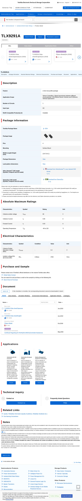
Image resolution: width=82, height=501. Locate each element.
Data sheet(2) (12, 294)
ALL (9, 46)
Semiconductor (10, 26)
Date (59, 300)
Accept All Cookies (67, 496)
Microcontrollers (8, 487)
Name (4, 300)
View (44, 157)
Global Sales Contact (10, 273)
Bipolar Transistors (9, 482)
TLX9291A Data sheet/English (12, 314)
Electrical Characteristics (42, 72)
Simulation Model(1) (24, 294)
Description (4, 72)
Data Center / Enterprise (64, 469)
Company (60, 485)
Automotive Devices (9, 469)
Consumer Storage (62, 474)
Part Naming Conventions (11, 415)
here (4, 430)
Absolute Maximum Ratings (28, 72)
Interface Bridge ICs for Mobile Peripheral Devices (39, 486)
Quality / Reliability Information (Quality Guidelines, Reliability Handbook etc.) (25, 412)
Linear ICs (33, 477)
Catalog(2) (67, 294)
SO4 (46, 127)
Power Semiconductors (10, 472)
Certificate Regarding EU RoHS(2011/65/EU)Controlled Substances (23, 331)
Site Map (78, 460)
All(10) (4, 294)
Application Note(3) (55, 294)
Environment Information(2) (40, 294)
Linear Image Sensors (36, 482)
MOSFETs (6, 477)
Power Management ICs (37, 474)
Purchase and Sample (56, 72)
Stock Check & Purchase (11, 278)
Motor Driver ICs (35, 469)
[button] (63, 2)
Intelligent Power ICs (36, 472)
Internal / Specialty (62, 472)
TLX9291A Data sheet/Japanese (13, 306)
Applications (74, 72)
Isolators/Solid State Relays (25, 26)
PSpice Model (8, 321)
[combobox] (53, 19)
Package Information (14, 72)
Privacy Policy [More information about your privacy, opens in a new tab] (9, 499)
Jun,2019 (60, 307)
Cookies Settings (54, 496)
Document (66, 72)
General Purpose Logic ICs (38, 480)
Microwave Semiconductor (64, 481)
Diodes (6, 485)
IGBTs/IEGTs (7, 480)
